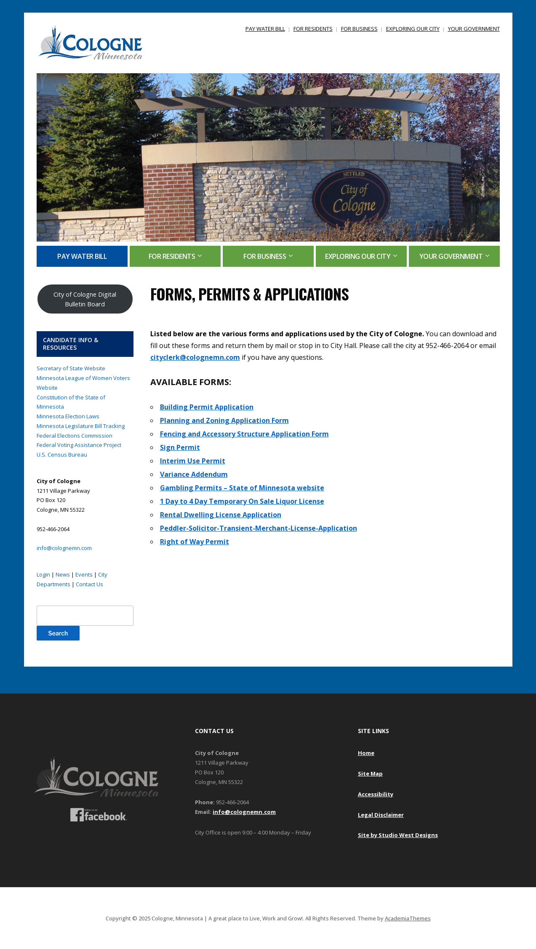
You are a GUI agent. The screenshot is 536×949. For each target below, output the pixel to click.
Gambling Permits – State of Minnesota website (242, 487)
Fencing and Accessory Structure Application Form (244, 434)
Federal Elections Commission (74, 435)
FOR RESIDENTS (313, 28)
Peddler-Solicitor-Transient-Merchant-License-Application (258, 528)
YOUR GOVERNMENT (474, 28)
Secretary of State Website (71, 368)
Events (84, 574)
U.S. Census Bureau (62, 454)
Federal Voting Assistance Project (79, 445)
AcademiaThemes (408, 918)
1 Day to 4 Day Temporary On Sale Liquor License (242, 501)
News (63, 574)
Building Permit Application (206, 407)
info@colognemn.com (64, 548)
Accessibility (375, 794)
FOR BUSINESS (359, 28)
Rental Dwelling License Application (220, 514)
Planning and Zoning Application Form (224, 420)
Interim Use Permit (192, 460)
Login (43, 574)
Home (366, 753)
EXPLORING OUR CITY (413, 28)
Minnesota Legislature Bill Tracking (81, 426)
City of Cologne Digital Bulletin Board (84, 299)
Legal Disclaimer (381, 815)
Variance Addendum (194, 474)
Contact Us (89, 584)
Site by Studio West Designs (398, 835)
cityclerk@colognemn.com (195, 357)
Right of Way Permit (194, 541)
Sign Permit (180, 447)
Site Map (370, 773)
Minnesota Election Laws (68, 416)
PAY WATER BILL (265, 28)
